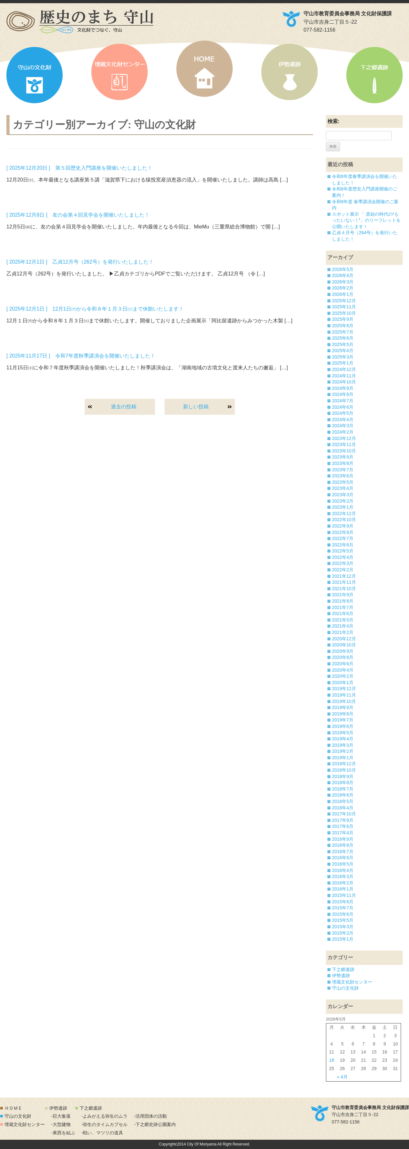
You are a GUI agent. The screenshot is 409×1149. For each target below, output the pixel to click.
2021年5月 (342, 619)
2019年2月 (342, 751)
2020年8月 (342, 657)
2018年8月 (342, 782)
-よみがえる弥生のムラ (104, 1116)
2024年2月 (342, 432)
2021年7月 (342, 607)
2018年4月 (342, 807)
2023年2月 (342, 501)
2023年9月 (342, 456)
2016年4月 (342, 870)
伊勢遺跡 (289, 72)
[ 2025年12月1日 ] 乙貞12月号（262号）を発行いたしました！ (80, 262)
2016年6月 (342, 857)
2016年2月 (342, 882)
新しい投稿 (196, 406)
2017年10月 (344, 813)
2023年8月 (342, 463)
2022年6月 (342, 544)
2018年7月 (342, 788)
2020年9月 (342, 651)
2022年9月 (342, 525)
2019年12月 (344, 688)
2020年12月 (344, 638)
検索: (333, 121)
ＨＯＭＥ (13, 1108)
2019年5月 (342, 732)
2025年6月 (342, 338)
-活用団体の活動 (150, 1116)
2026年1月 (342, 294)
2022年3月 (342, 563)
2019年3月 (342, 745)
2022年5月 (342, 550)
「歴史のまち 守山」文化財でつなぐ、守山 (79, 21)
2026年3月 (342, 281)
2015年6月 (342, 914)
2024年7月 (342, 400)
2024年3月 (342, 425)
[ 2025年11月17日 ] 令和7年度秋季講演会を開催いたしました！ (80, 356)
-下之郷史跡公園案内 (155, 1124)
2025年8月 (342, 325)
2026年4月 (342, 275)
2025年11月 (344, 306)
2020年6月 (342, 663)
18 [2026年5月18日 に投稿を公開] (331, 1060)
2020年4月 (342, 670)
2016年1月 (342, 888)
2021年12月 (344, 576)
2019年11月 (344, 695)
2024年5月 (342, 413)
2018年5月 (342, 801)
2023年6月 (342, 475)
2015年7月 (342, 907)
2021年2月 (342, 632)
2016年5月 (342, 864)
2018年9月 (342, 776)
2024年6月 (342, 407)
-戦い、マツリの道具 (102, 1132)
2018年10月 (344, 770)
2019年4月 (342, 738)
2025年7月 (342, 332)
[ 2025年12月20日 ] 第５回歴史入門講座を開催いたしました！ (79, 168)
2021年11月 (344, 582)
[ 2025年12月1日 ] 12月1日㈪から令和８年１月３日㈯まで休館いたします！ (95, 309)
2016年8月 (342, 845)
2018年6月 (342, 795)
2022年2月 (342, 569)
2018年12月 (344, 763)
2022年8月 (342, 532)
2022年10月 (344, 519)
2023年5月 (342, 482)
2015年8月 (342, 901)
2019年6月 (342, 726)
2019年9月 (342, 707)
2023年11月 (344, 444)
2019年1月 (342, 757)
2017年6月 (342, 826)
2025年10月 (344, 313)
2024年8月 (342, 394)
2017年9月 (342, 820)
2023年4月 (342, 488)
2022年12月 (344, 513)
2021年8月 (342, 601)
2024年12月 (344, 369)
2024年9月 (342, 388)
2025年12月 (344, 300)
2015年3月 (342, 926)
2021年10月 (344, 588)
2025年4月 (342, 350)
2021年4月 (342, 625)
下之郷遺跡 (374, 75)
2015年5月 (342, 920)
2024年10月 (344, 381)
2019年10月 (344, 701)
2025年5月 (342, 344)
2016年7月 (342, 851)
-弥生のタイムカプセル (104, 1124)
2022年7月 (342, 538)
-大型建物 (61, 1124)
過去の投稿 (123, 406)
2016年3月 (342, 876)
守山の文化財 (34, 75)
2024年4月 (342, 419)
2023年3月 (342, 494)
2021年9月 (342, 594)
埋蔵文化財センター (119, 72)
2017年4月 (342, 832)
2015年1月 (342, 939)
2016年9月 (342, 839)
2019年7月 (342, 719)
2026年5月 (342, 269)
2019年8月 (342, 713)
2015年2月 (342, 933)
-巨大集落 (61, 1116)
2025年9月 (342, 319)
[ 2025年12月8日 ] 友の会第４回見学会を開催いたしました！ (78, 215)
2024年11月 (344, 375)
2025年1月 (342, 363)
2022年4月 (342, 557)
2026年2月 (342, 287)
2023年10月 (344, 450)
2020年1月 (342, 682)
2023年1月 (342, 507)
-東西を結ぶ (63, 1132)
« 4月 (342, 1076)
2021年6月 (342, 613)
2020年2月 (342, 676)
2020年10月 (344, 644)
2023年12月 (344, 438)
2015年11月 (344, 895)
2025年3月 (342, 356)
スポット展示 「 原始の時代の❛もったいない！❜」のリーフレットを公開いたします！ (366, 220)
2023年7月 (342, 469)
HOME (204, 69)
